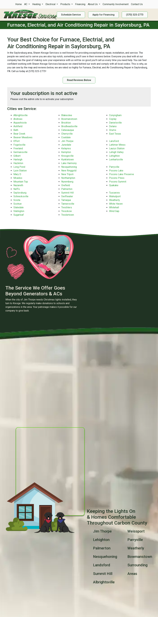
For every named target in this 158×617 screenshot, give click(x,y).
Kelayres (66, 148)
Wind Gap (114, 211)
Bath (15, 130)
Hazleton (18, 163)
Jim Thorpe (67, 141)
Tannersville (67, 203)
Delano (113, 126)
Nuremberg (67, 181)
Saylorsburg (19, 192)
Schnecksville (20, 196)
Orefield (65, 185)
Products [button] (65, 4)
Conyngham (115, 115)
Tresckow (66, 211)
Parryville (114, 166)
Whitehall (114, 207)
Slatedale (18, 207)
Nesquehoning (69, 166)
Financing (80, 4)
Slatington (18, 211)
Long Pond (19, 166)
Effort (16, 141)
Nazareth (18, 185)
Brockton (66, 122)
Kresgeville (67, 155)
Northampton (68, 177)
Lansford (114, 141)
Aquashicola (20, 122)
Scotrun (17, 203)
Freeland (18, 148)
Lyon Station (20, 170)
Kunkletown (67, 159)
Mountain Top (20, 181)
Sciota (16, 200)
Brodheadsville (69, 126)
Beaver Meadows (22, 137)
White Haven (116, 203)
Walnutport (115, 196)
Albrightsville (20, 115)
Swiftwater (67, 196)
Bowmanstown (69, 119)
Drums (112, 130)
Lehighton (114, 155)
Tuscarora (114, 192)
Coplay (112, 119)
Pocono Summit (117, 181)
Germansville (20, 152)
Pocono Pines (116, 177)
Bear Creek (19, 133)
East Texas (115, 133)
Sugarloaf (18, 214)
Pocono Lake (116, 170)
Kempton (66, 152)
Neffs (16, 189)
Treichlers (66, 207)
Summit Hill (67, 192)
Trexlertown (67, 214)
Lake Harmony (69, 163)
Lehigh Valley (116, 152)
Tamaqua (66, 200)
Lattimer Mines (117, 144)
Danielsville (115, 122)
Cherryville (67, 133)
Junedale (66, 144)
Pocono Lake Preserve (121, 174)
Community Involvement (116, 4)
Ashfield (17, 126)
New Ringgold (68, 170)
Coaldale (66, 137)
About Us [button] (93, 4)
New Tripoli (67, 174)
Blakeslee (66, 115)
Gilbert (17, 155)
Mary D (17, 174)
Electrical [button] (51, 4)
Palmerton (66, 189)
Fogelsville (19, 144)
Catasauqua (67, 130)
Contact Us (137, 4)
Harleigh (17, 159)
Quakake (113, 185)
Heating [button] (36, 4)
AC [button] (26, 4)
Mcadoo (17, 177)
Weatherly (114, 200)
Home (18, 4)
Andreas (17, 119)
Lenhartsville (116, 159)
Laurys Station (117, 148)
